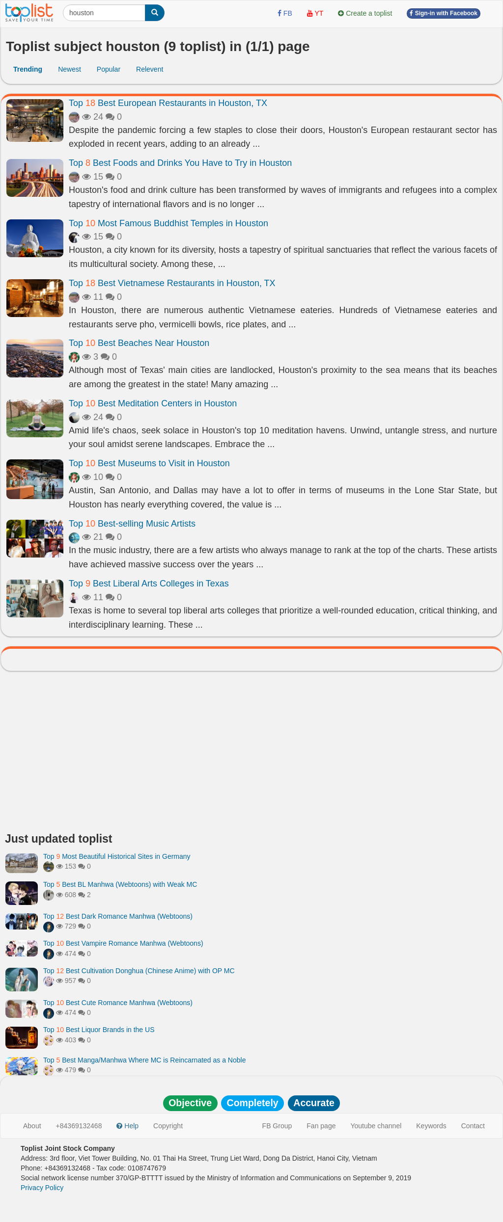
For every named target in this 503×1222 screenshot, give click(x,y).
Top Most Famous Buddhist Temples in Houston (168, 223)
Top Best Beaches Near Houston (139, 343)
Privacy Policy (42, 1188)
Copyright (168, 1126)
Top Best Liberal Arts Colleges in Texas (149, 583)
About (32, 1126)
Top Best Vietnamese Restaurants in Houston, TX (172, 283)
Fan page (321, 1126)
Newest (69, 69)
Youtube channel (375, 1126)
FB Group (277, 1126)
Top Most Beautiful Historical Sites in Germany (117, 856)
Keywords (431, 1126)
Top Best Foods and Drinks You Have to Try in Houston (180, 163)
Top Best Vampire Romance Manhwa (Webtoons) (123, 943)
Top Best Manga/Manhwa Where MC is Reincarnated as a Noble (144, 1060)
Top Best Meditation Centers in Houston (153, 403)
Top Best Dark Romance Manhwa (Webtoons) (118, 916)
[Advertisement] (251, 754)
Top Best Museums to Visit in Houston (149, 463)
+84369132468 (79, 1126)
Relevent (149, 69)
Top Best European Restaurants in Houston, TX (168, 103)
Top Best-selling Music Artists (132, 524)
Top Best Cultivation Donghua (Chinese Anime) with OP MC (139, 971)
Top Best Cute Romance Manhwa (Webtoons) (118, 1003)
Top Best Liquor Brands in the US (98, 1030)
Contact (473, 1126)
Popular (108, 69)
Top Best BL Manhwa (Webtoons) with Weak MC (120, 884)
